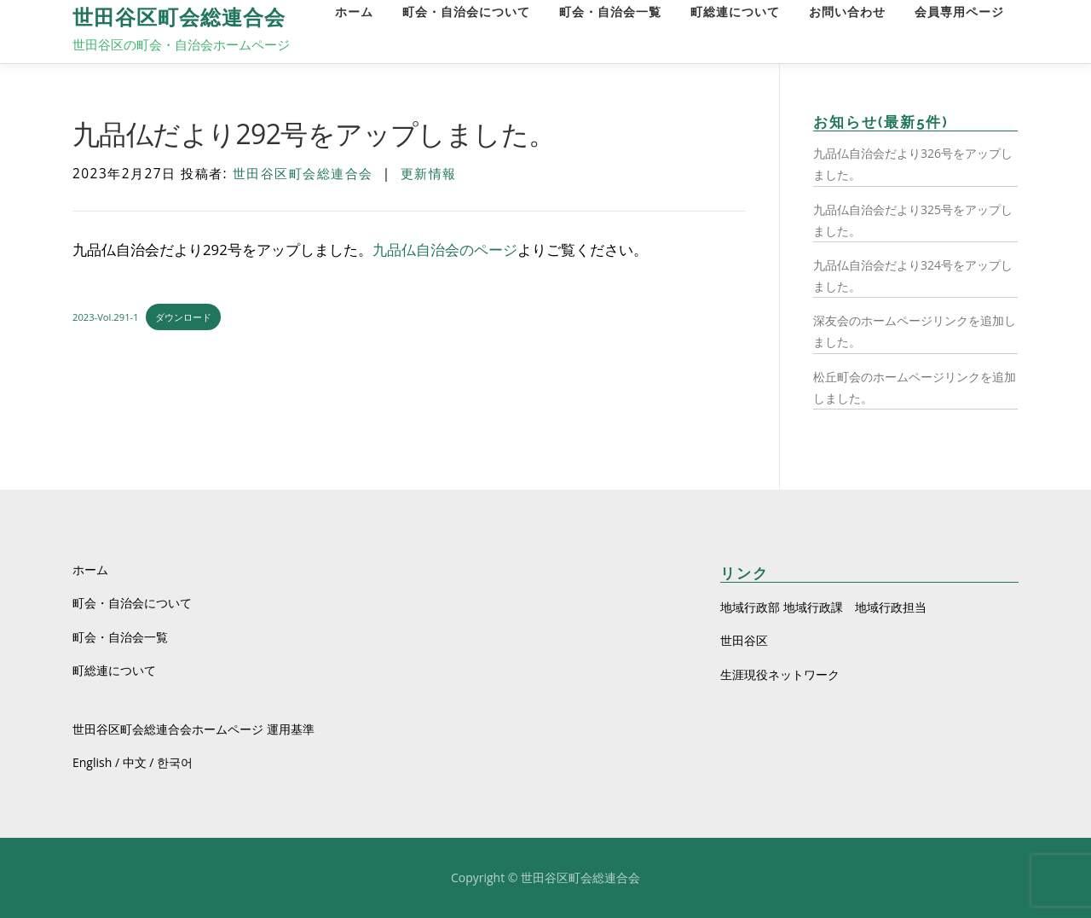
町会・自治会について (466, 13)
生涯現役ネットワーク (780, 674)
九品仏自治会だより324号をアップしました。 (913, 275)
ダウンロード (183, 317)
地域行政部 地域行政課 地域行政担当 (823, 607)
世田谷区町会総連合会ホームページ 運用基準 (193, 729)
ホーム (354, 13)
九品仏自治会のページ (444, 249)
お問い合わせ (847, 13)
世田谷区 (744, 640)
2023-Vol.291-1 (105, 317)
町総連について (735, 13)
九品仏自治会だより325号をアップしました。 (913, 220)
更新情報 (429, 174)
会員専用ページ (959, 13)
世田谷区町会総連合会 (179, 17)
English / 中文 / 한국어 (132, 762)
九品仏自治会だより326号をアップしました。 (913, 164)
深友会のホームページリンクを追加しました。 (914, 331)
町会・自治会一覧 (610, 13)
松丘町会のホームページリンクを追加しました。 (914, 387)
